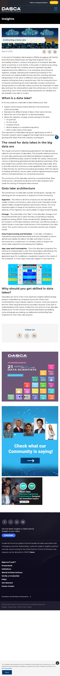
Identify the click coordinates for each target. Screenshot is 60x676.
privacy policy (7, 668)
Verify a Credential (10, 576)
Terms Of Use (22, 607)
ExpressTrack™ (9, 562)
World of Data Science (12, 572)
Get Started (7, 583)
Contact (29, 607)
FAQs (4, 579)
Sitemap (4, 607)
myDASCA (54, 2)
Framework (7, 566)
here (32, 552)
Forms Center (8, 586)
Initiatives (6, 569)
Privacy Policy (12, 607)
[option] (22, 491)
